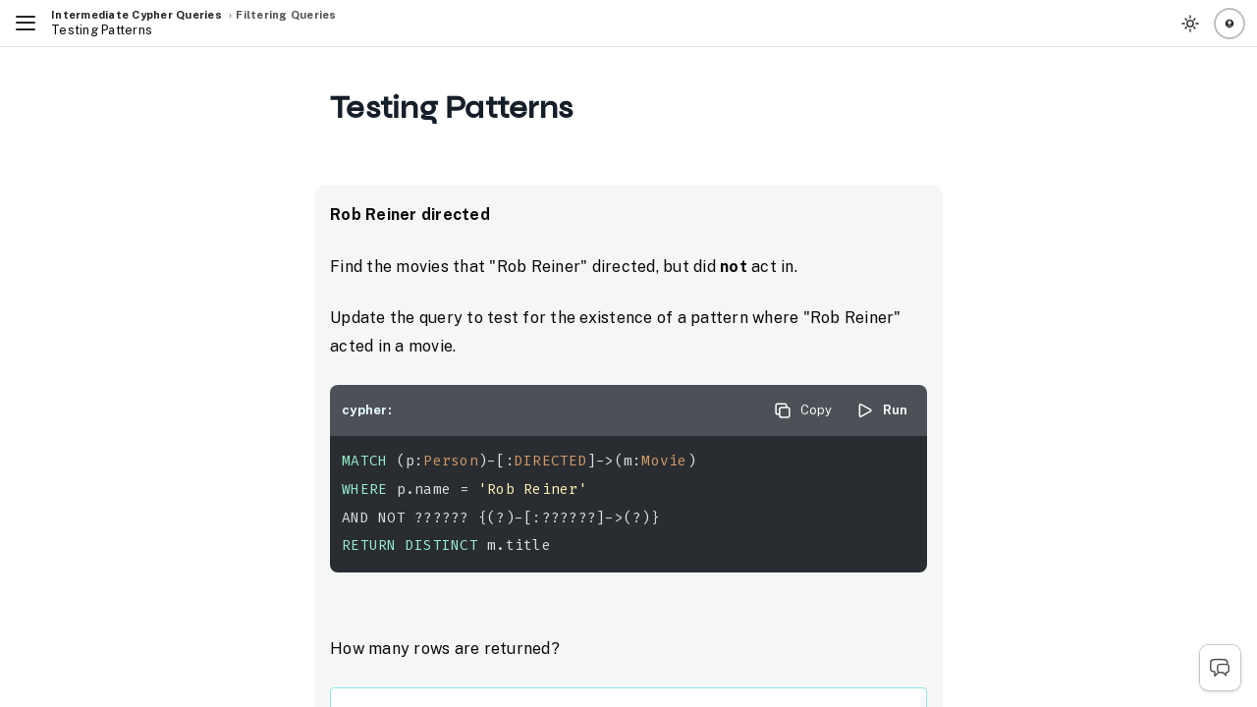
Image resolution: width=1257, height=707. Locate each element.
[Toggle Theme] (1190, 23)
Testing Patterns (101, 30)
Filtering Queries (286, 15)
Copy (802, 410)
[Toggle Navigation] (25, 23)
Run (881, 410)
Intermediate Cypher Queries (136, 15)
